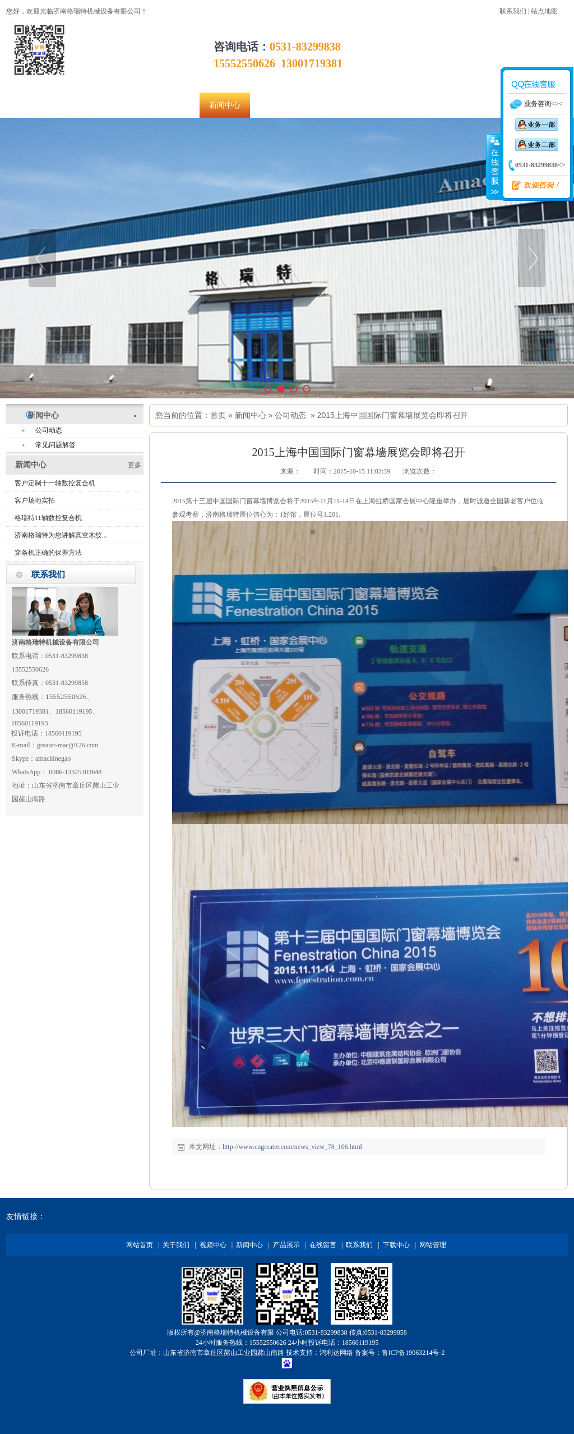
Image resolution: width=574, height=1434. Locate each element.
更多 (134, 465)
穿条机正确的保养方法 (48, 553)
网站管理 (432, 1245)
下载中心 (396, 1245)
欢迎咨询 (530, 186)
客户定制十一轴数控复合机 (55, 483)
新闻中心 (250, 415)
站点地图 (544, 11)
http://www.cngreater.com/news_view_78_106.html (292, 1147)
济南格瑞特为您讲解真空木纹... (61, 535)
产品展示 (286, 1245)
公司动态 (290, 415)
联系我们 (512, 11)
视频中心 (213, 1245)
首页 (218, 415)
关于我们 (176, 1245)
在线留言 (322, 1245)
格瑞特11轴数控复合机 (48, 518)
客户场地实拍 (35, 500)
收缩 (494, 167)
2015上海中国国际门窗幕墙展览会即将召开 (392, 415)
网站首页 (139, 1245)
